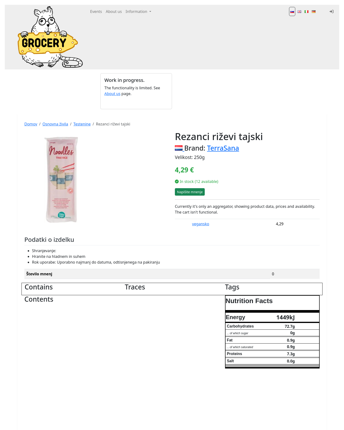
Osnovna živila (55, 124)
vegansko (200, 223)
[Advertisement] (208, 91)
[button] (105, 91)
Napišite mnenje (190, 192)
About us (114, 11)
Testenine (82, 124)
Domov (30, 124)
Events (96, 11)
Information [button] (137, 11)
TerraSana (223, 148)
